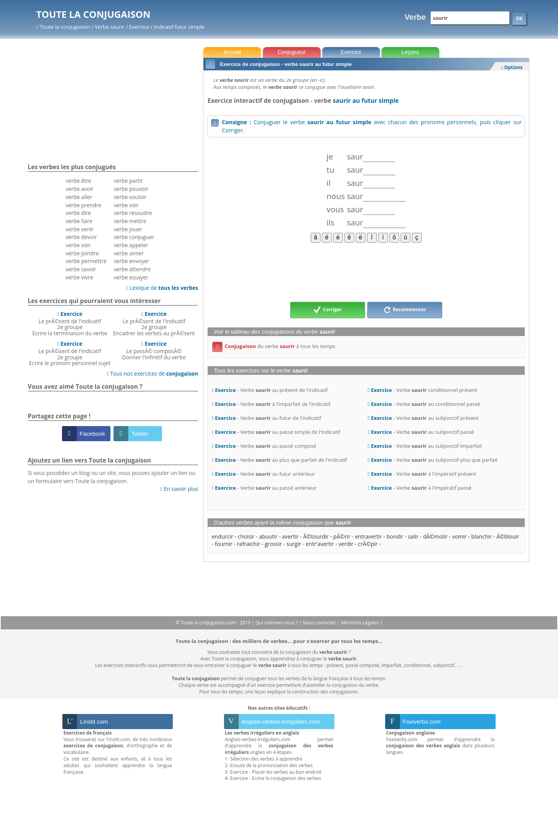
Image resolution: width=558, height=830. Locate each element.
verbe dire (78, 213)
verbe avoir (79, 188)
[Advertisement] (366, 271)
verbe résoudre (133, 213)
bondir (394, 536)
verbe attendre (132, 269)
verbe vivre (79, 277)
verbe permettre (86, 261)
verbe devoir (81, 237)
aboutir (268, 536)
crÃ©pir (368, 544)
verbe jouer (128, 229)
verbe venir (79, 229)
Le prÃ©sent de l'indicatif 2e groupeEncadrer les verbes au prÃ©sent (154, 323)
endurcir (222, 536)
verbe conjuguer (134, 237)
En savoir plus (179, 488)
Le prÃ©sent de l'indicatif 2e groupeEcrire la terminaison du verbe (70, 323)
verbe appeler (131, 245)
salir (413, 536)
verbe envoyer (131, 261)
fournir (223, 544)
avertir (290, 536)
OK (519, 18)
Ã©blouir (507, 536)
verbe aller (78, 197)
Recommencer (405, 310)
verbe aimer (128, 253)
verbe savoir (80, 269)
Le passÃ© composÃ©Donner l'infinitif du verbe (154, 350)
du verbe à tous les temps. (274, 346)
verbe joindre (82, 253)
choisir (246, 536)
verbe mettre (130, 221)
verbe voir (77, 245)
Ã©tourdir (316, 536)
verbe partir (128, 180)
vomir (459, 536)
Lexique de (162, 287)
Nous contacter (320, 622)
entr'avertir (320, 544)
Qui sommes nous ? (277, 622)
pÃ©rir (341, 536)
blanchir (481, 536)
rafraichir (248, 544)
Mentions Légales (360, 622)
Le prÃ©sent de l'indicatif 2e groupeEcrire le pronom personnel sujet (69, 353)
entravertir (368, 536)
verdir (346, 544)
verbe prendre (83, 205)
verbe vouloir (130, 197)
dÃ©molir (435, 536)
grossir (273, 544)
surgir (293, 544)
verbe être (78, 180)
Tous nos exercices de (152, 373)
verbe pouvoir (131, 188)
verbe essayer (131, 277)
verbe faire (78, 221)
